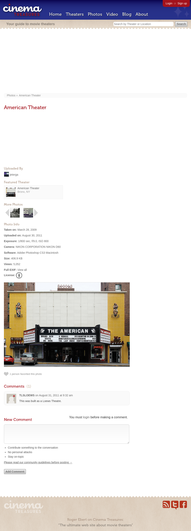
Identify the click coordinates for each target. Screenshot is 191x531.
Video (112, 14)
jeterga (14, 174)
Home (55, 14)
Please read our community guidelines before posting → (38, 466)
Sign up (182, 3)
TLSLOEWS (27, 395)
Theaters (75, 14)
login (86, 417)
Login (169, 3)
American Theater (30, 95)
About (142, 14)
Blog (126, 14)
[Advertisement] (95, 61)
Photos (95, 14)
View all (22, 269)
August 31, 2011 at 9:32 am (56, 395)
